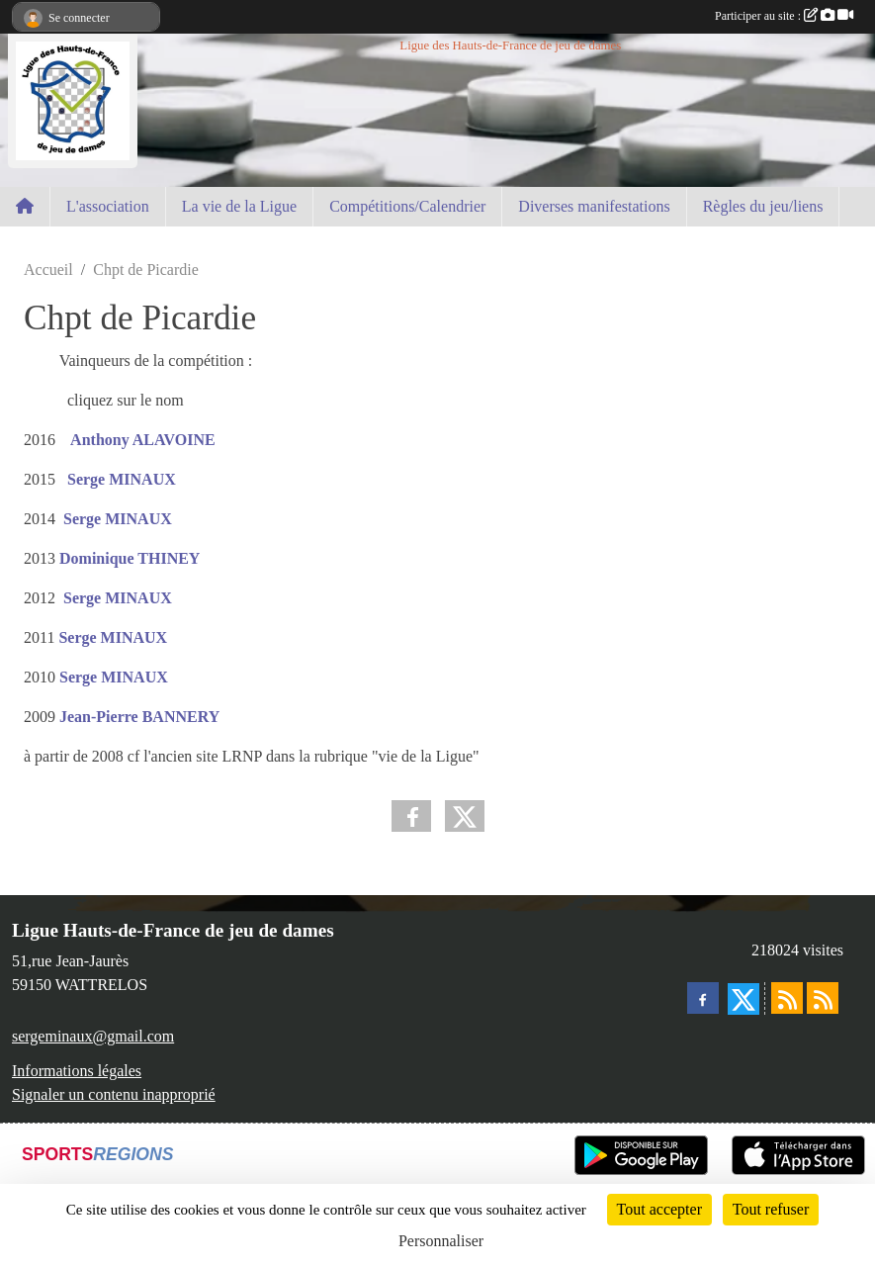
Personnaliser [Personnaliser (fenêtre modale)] (440, 1240)
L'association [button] (107, 206)
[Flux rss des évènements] (822, 998)
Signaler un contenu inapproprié (114, 1094)
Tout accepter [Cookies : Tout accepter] (659, 1209)
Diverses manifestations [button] (593, 206)
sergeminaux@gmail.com (93, 1036)
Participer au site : (784, 16)
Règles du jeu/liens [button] (763, 206)
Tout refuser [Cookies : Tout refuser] (771, 1209)
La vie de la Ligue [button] (239, 206)
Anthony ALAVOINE (141, 439)
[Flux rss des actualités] (787, 998)
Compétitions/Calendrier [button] (407, 206)
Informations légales (76, 1070)
